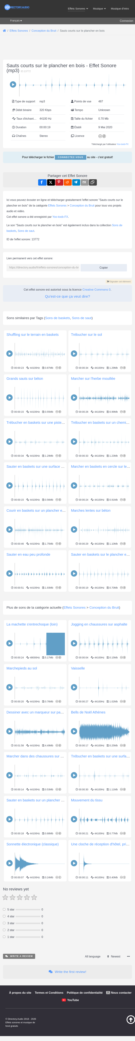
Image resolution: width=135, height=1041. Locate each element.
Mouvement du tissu (86, 849)
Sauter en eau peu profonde (28, 554)
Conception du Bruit (82, 205)
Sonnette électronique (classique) (33, 893)
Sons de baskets (57, 318)
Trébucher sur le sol (86, 335)
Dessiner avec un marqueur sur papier (36, 761)
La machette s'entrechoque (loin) (32, 673)
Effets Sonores (57, 205)
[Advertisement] (67, 617)
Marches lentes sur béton (91, 510)
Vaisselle (78, 717)
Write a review (19, 1005)
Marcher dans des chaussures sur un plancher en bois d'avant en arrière (63, 805)
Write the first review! (67, 1021)
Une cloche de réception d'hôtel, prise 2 (102, 893)
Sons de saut (26, 230)
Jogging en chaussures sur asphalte (99, 673)
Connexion (126, 20)
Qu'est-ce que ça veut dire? (67, 296)
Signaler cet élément (119, 281)
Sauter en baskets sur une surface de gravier (42, 466)
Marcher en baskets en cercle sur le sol (101, 466)
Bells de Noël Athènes (88, 761)
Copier (102, 266)
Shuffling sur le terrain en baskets (33, 335)
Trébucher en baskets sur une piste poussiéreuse (45, 422)
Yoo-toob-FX (122, 144)
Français (15, 20)
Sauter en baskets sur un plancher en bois (39, 849)
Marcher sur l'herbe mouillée (93, 378)
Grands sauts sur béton (25, 378)
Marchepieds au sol (22, 717)
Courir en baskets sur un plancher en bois (39, 510)
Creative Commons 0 (96, 289)
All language (92, 1005)
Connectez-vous (70, 157)
